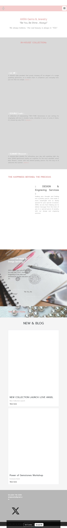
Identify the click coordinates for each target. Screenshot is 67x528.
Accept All (39, 525)
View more (13, 404)
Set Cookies (28, 525)
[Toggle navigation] (64, 8)
